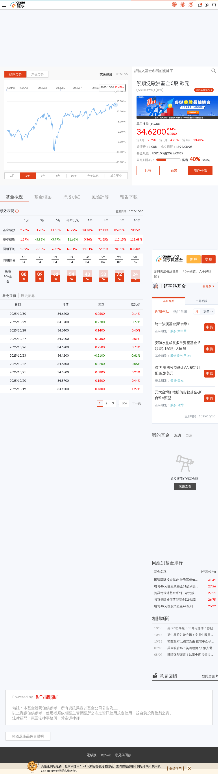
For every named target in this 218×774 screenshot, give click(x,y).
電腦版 (92, 755)
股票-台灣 (177, 405)
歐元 (159, 89)
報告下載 (129, 197)
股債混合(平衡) (180, 356)
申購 (209, 327)
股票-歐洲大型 (145, 89)
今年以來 (93, 175)
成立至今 (116, 175)
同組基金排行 (203, 89)
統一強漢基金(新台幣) (171, 323)
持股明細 (71, 197)
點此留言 (208, 676)
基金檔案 (43, 197)
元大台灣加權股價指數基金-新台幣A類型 (178, 395)
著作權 (106, 755)
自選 (188, 435)
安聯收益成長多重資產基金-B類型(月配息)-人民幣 (177, 345)
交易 (208, 259)
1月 (12, 175)
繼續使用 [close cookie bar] (175, 769)
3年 (43, 175)
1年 (27, 175)
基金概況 (14, 197)
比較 (148, 170)
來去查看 (185, 486)
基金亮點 (168, 301)
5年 (58, 175)
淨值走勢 (37, 74)
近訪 (177, 435)
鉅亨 (17, 4)
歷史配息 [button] (28, 295)
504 (124, 403)
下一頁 (136, 403)
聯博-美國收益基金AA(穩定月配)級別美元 (177, 370)
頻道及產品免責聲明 (28, 736)
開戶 (193, 259)
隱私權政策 (68, 771)
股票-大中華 (178, 331)
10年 (74, 175)
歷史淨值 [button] (9, 295)
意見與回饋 (123, 755)
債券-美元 (177, 380)
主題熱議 (201, 301)
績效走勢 (15, 74)
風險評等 (100, 197)
